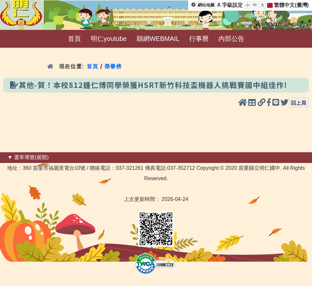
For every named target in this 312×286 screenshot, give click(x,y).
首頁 (74, 38)
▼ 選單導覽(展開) (28, 157)
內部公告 (231, 38)
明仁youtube (109, 38)
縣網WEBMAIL (157, 38)
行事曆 (199, 38)
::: (4, 157)
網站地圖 (206, 5)
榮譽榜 (113, 66)
